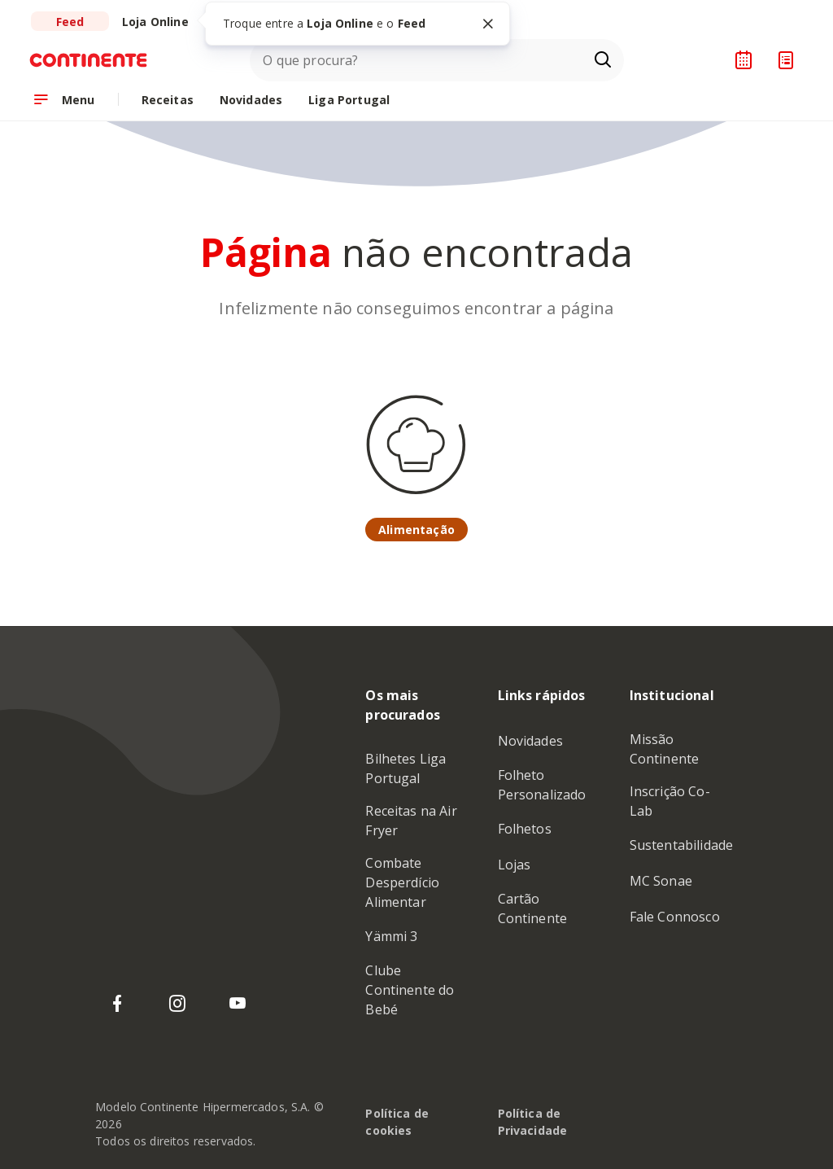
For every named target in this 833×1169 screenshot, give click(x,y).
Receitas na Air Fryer (410, 820)
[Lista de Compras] (786, 60)
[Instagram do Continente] (177, 1004)
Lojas (514, 864)
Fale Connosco (675, 917)
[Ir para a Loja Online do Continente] (155, 21)
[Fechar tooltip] (488, 24)
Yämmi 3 (391, 936)
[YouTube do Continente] (237, 1004)
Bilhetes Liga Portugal (405, 768)
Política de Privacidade (533, 1122)
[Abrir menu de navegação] (63, 99)
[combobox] (437, 60)
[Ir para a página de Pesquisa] (603, 60)
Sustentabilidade (681, 845)
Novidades (530, 741)
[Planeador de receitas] (743, 60)
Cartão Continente (533, 908)
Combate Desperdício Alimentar (402, 882)
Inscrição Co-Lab (670, 801)
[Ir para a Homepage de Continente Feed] (95, 60)
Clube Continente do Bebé (409, 989)
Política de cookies (397, 1122)
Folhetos (525, 829)
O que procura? (310, 60)
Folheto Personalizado (542, 784)
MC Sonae (661, 881)
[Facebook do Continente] (117, 1004)
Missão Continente (665, 749)
